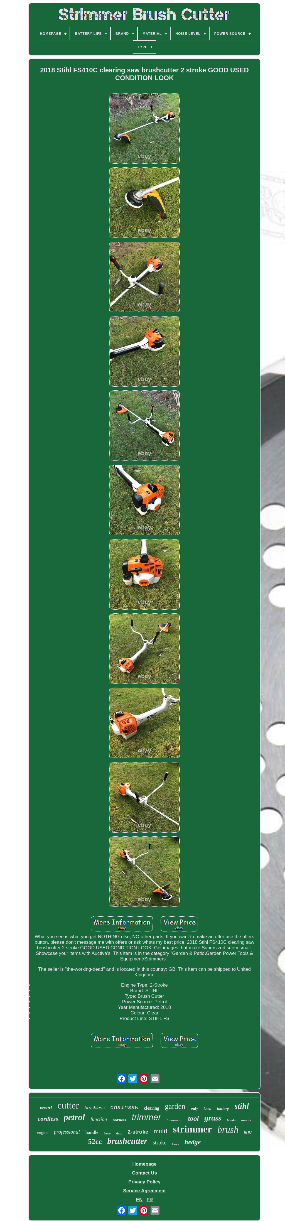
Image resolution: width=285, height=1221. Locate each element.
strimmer (192, 1129)
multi (161, 1131)
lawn (207, 1108)
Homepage (144, 1164)
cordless (48, 1118)
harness (119, 1120)
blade (107, 1133)
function (98, 1119)
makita (246, 1120)
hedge (193, 1142)
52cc (95, 1141)
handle (91, 1132)
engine (42, 1132)
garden (175, 1106)
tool (193, 1118)
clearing (151, 1108)
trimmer (146, 1117)
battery (223, 1109)
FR (150, 1199)
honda (231, 1120)
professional (67, 1132)
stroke (159, 1142)
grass (212, 1118)
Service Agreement (144, 1190)
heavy (175, 1144)
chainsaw (124, 1107)
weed (46, 1107)
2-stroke (138, 1132)
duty (119, 1133)
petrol (74, 1117)
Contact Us (144, 1173)
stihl (242, 1106)
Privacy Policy (144, 1182)
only (194, 1108)
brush (227, 1130)
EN (139, 1199)
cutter (68, 1105)
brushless (95, 1107)
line (248, 1132)
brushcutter (127, 1141)
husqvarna (174, 1120)
